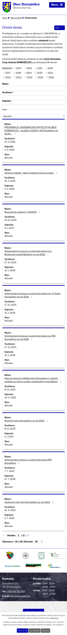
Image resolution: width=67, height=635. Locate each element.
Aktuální (8, 157)
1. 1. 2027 (9, 436)
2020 (39, 73)
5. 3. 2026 (9, 189)
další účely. (54, 618)
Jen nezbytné (34, 631)
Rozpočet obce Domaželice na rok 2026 (26, 420)
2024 (29, 77)
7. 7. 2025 (9, 471)
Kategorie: (7, 68)
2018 (18, 73)
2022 (8, 77)
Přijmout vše (22, 631)
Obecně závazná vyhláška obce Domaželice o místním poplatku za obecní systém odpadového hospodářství (33, 380)
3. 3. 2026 (9, 150)
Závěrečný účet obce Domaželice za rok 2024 (29, 502)
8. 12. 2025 (9, 389)
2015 (39, 68)
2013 (18, 68)
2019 (28, 73)
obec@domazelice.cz (20, 596)
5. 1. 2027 (9, 228)
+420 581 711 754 (16, 591)
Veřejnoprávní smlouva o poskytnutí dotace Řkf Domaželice (28, 461)
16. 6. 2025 (10, 510)
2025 (40, 77)
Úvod (4, 18)
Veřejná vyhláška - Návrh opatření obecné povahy (31, 173)
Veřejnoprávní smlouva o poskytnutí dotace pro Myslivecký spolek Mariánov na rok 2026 (28, 253)
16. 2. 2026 (9, 181)
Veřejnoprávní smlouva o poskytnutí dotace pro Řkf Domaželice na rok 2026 (30, 338)
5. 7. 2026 (9, 518)
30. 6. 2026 (10, 397)
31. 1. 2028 (9, 270)
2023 (19, 77)
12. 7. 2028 (9, 479)
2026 (51, 77)
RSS (60, 28)
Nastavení (45, 631)
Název (5, 84)
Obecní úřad (15, 18)
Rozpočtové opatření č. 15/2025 (22, 212)
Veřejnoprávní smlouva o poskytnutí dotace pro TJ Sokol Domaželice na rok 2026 (32, 295)
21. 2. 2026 (9, 142)
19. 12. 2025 (10, 220)
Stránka (11, 535)
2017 (7, 73)
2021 (50, 73)
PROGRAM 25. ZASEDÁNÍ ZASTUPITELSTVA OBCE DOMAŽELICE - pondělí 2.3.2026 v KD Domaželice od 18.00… (31, 130)
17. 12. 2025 (10, 262)
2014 (29, 68)
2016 (50, 68)
